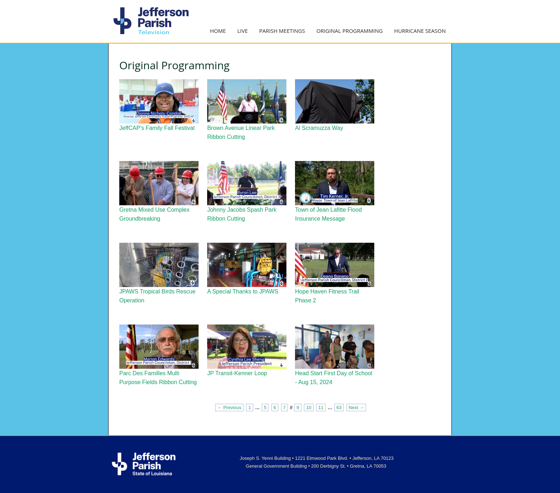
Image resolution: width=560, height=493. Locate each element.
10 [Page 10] (308, 407)
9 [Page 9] (297, 407)
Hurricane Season (420, 30)
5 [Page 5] (265, 407)
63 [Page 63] (338, 407)
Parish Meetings (282, 30)
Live (242, 30)
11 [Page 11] (320, 407)
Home (218, 30)
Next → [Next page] (356, 407)
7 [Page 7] (284, 407)
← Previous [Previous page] (229, 407)
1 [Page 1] (249, 407)
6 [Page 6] (275, 407)
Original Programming (349, 30)
